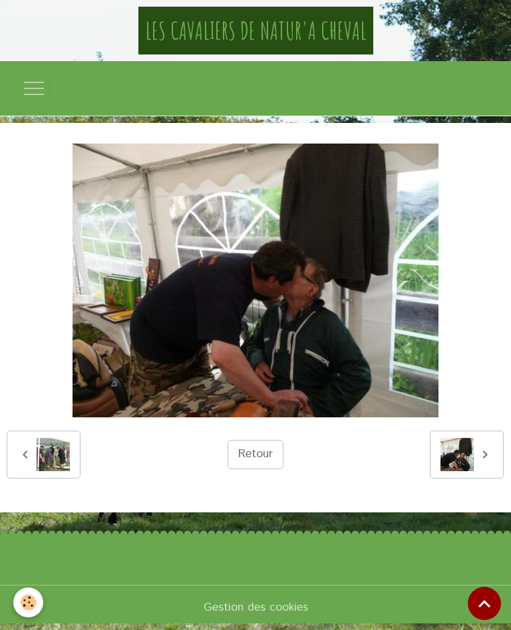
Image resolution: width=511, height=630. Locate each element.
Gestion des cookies (256, 607)
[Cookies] (28, 602)
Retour (255, 454)
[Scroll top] (484, 603)
